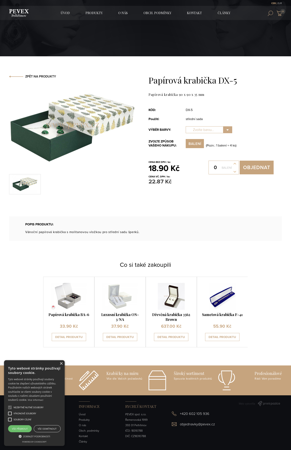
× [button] (61, 363)
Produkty (94, 13)
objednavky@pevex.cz (197, 424)
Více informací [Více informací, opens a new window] (35, 399)
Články (224, 13)
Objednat (256, 167)
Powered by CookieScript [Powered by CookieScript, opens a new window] (34, 442)
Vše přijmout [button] (20, 428)
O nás (123, 13)
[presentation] (30, 312)
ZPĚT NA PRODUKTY (40, 76)
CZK (273, 3)
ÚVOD (65, 13)
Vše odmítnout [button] (47, 428)
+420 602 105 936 (194, 413)
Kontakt (194, 13)
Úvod (82, 414)
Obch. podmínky (157, 13)
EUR (280, 3)
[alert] (34, 403)
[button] (28, 407)
